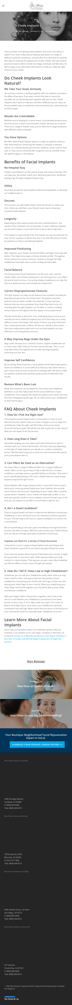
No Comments (51, 31)
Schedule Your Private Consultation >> (37, 744)
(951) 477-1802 (12, 860)
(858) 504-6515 (15, 808)
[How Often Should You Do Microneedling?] (36, 713)
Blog (36, 20)
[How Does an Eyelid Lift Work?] (36, 684)
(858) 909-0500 (12, 805)
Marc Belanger (23, 31)
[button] (3, 6)
